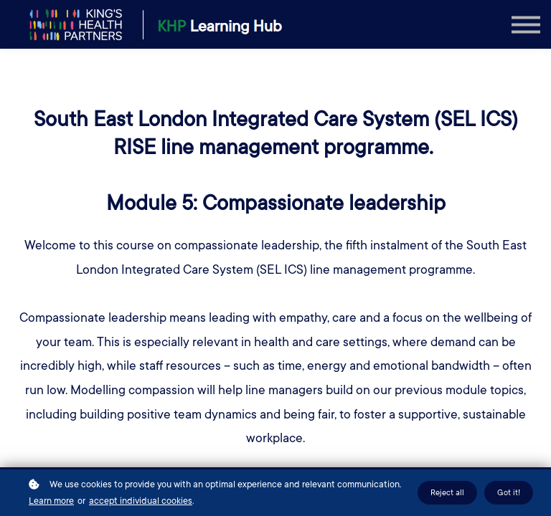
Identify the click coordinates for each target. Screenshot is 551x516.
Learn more (51, 501)
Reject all (447, 492)
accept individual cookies (140, 501)
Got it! (508, 492)
